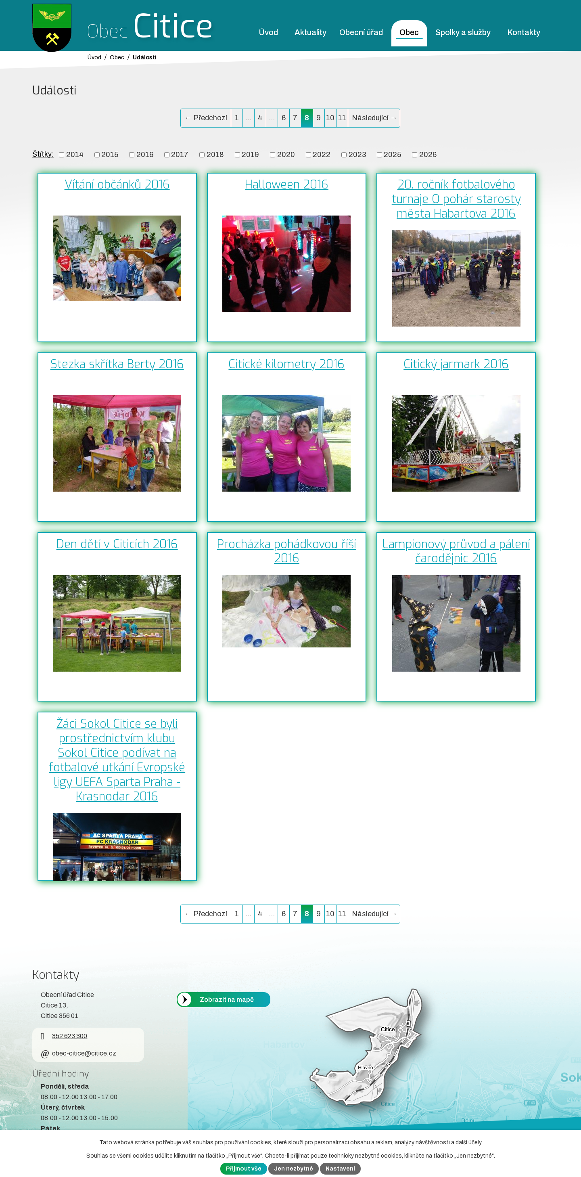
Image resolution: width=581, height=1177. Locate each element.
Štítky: (43, 154)
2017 (179, 155)
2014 (75, 155)
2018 (215, 155)
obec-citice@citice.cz (78, 1053)
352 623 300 (64, 1035)
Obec (409, 32)
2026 (428, 155)
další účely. (469, 1142)
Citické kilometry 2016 (286, 364)
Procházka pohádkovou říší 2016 (286, 551)
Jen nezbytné (293, 1169)
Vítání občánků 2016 (117, 184)
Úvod (268, 32)
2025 (392, 155)
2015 (109, 155)
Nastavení (340, 1169)
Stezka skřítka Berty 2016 (117, 364)
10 (330, 118)
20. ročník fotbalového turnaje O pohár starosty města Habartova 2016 (456, 199)
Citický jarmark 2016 (456, 364)
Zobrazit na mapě (227, 999)
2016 (144, 155)
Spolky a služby (463, 32)
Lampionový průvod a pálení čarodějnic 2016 (456, 551)
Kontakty (523, 32)
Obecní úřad (361, 32)
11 (342, 118)
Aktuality (310, 32)
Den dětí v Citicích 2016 (117, 544)
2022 (321, 155)
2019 (250, 155)
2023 (357, 155)
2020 (286, 155)
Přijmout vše (243, 1169)
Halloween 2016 (286, 184)
